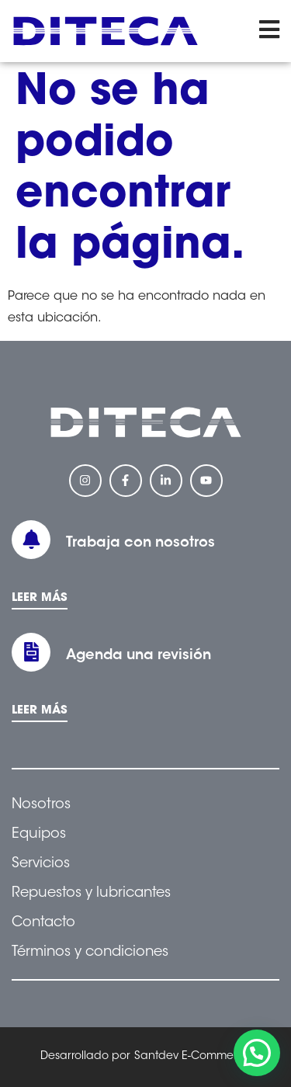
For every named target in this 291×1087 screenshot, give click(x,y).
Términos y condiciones (90, 953)
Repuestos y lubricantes (91, 894)
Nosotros (41, 805)
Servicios (41, 864)
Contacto (43, 923)
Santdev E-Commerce (192, 1056)
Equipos (39, 835)
